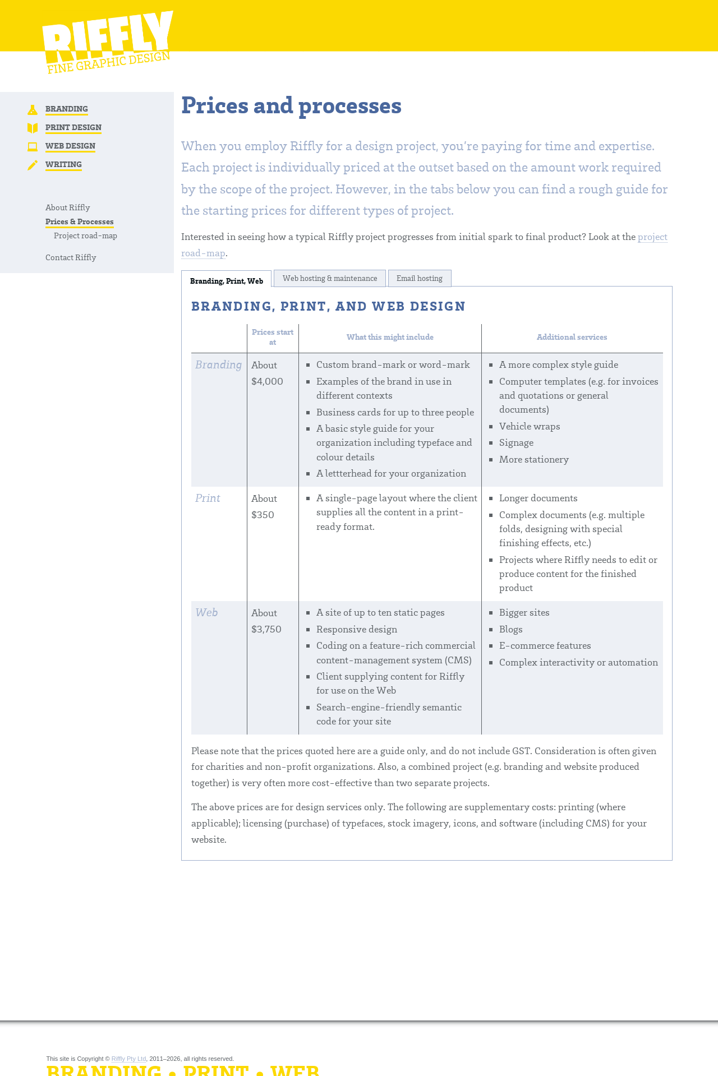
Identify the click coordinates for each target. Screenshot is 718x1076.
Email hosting (420, 278)
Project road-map (85, 235)
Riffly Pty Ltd (129, 1058)
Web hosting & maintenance (330, 278)
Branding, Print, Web (226, 281)
